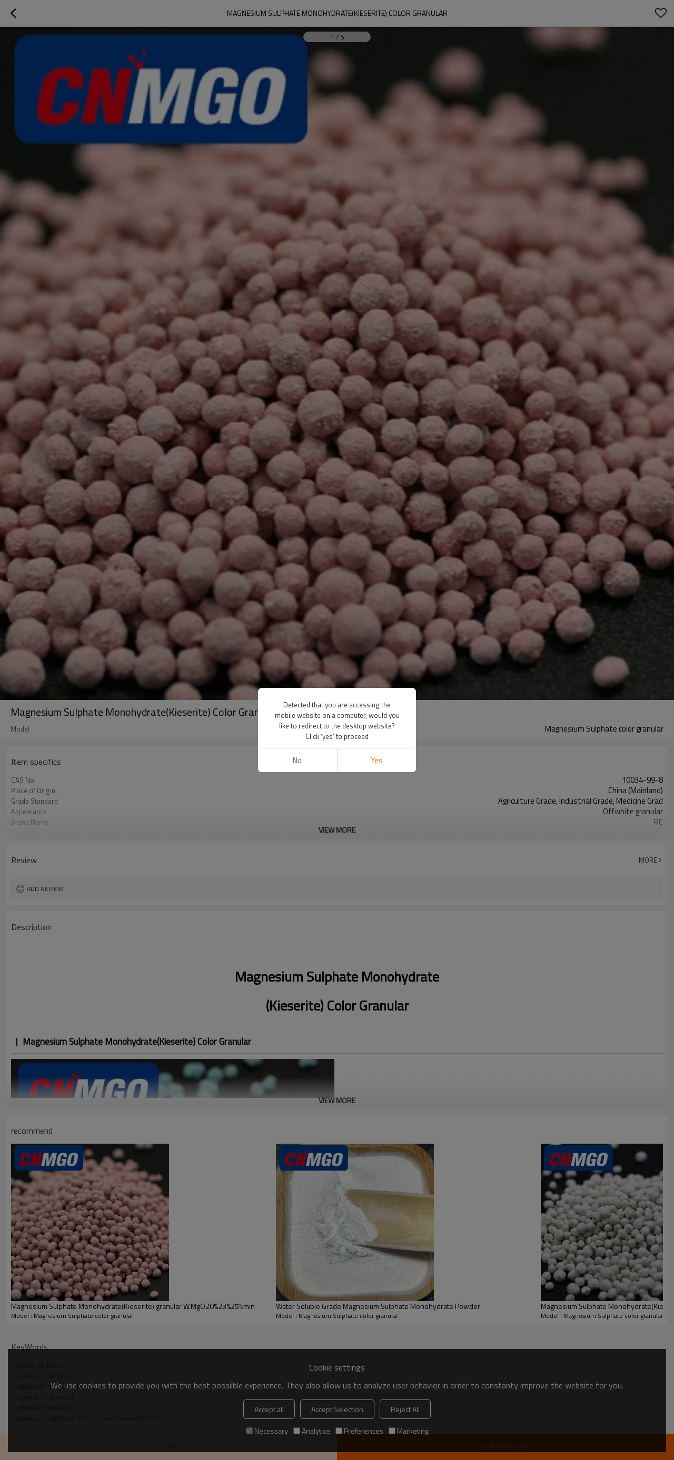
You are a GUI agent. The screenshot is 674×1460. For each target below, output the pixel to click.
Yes (377, 590)
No (297, 590)
